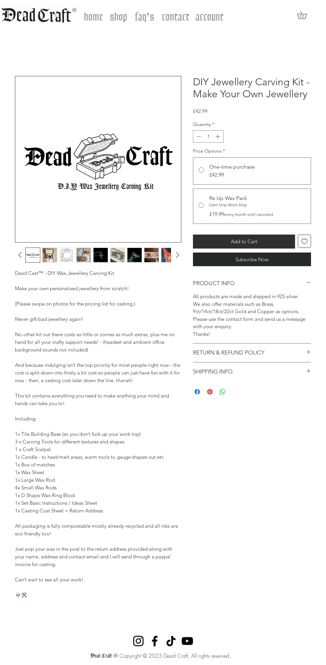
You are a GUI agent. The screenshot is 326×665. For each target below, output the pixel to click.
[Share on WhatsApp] (223, 392)
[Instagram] (138, 641)
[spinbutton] (208, 136)
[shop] (118, 15)
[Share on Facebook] (197, 392)
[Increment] (218, 136)
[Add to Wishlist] (304, 241)
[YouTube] (187, 641)
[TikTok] (171, 641)
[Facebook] (155, 641)
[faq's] (144, 15)
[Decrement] (198, 136)
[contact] (175, 15)
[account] (209, 15)
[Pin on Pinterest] (210, 392)
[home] (93, 15)
